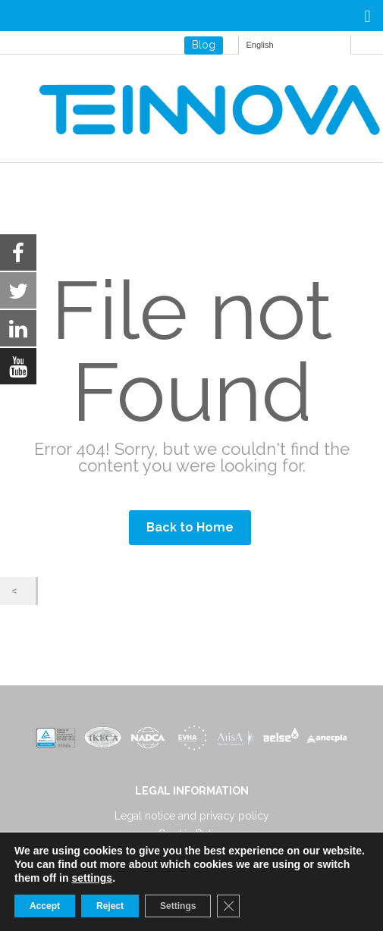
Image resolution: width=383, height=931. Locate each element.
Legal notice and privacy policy (192, 816)
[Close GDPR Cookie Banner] (228, 906)
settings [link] (91, 878)
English (260, 44)
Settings (178, 906)
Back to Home (190, 527)
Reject (110, 906)
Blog (203, 45)
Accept (45, 906)
